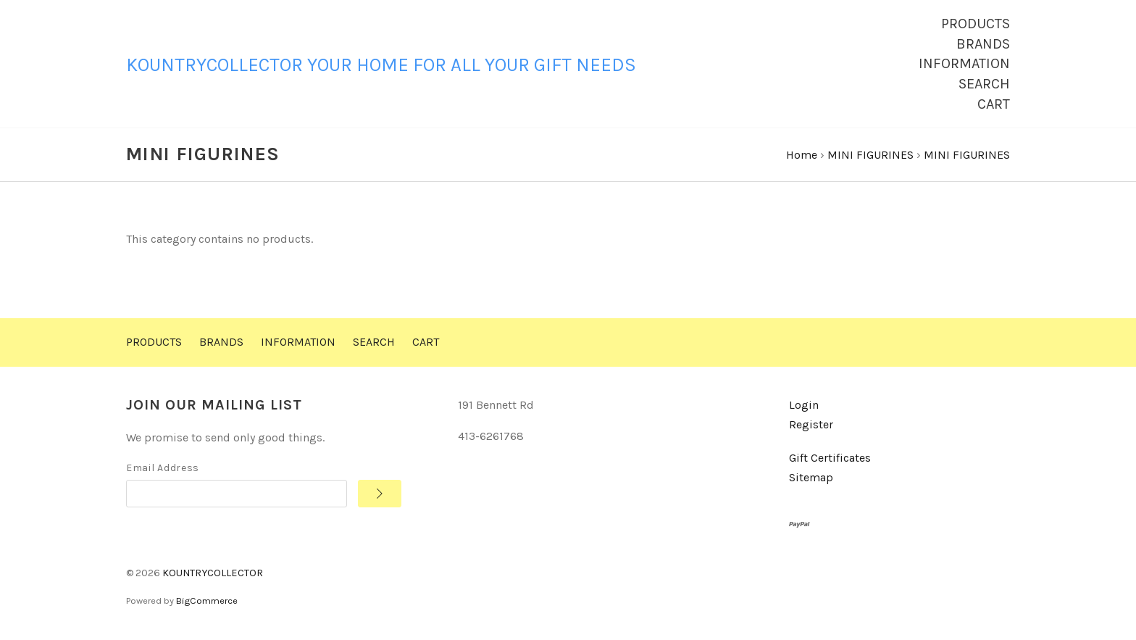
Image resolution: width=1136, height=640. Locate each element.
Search (984, 83)
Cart (993, 104)
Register (811, 426)
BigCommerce (207, 602)
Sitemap (811, 480)
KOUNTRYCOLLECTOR (212, 576)
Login (804, 408)
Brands (983, 44)
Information (964, 63)
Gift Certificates (830, 460)
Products (975, 23)
